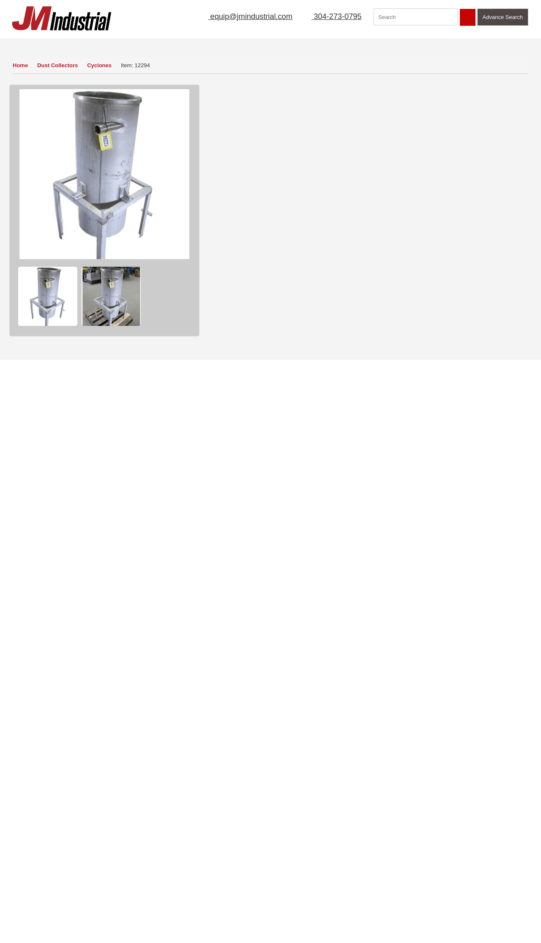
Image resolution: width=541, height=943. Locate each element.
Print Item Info (290, 262)
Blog (67, 890)
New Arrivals (338, 42)
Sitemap (72, 866)
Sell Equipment (241, 42)
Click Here (436, 761)
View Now (58, 794)
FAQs (15, 902)
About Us (192, 42)
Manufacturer (388, 42)
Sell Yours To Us (352, 238)
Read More (167, 771)
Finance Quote (233, 262)
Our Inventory (34, 42)
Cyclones (101, 65)
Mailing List (291, 42)
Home (20, 65)
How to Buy (228, 238)
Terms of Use (78, 853)
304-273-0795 (331, 16)
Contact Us (502, 42)
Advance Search (503, 17)
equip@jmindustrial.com (241, 16)
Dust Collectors (58, 65)
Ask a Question (291, 238)
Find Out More (461, 636)
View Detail (460, 224)
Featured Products (447, 42)
